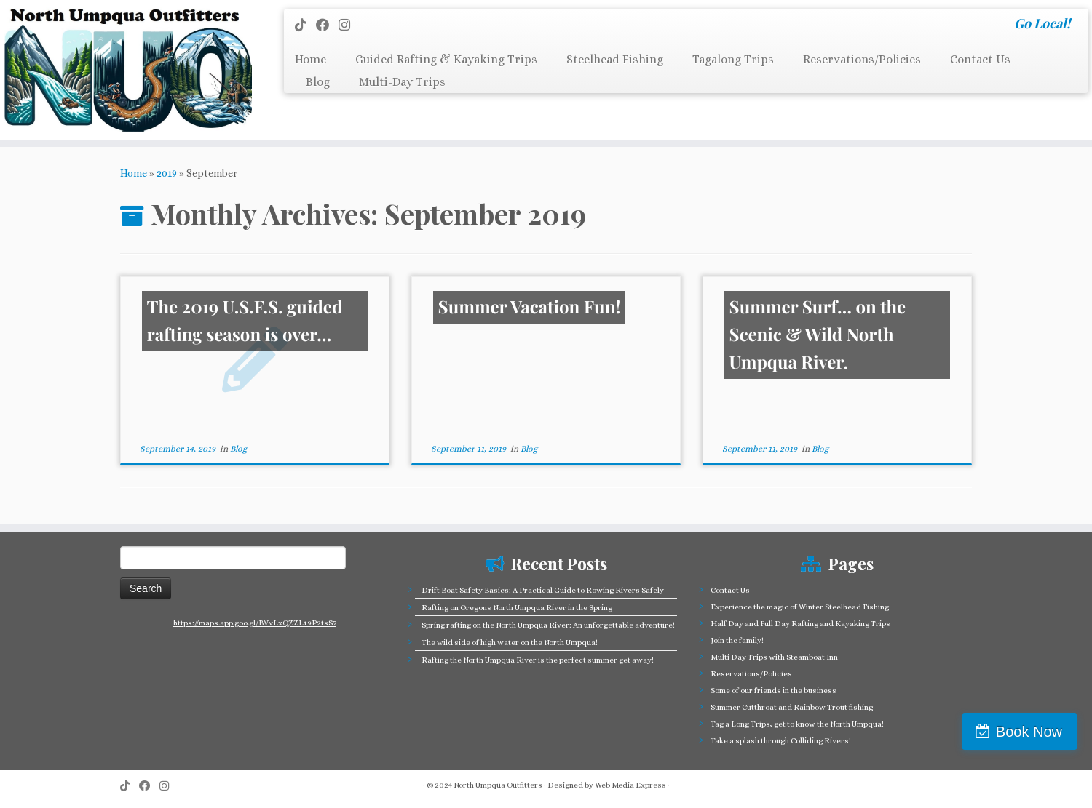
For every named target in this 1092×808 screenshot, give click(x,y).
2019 (167, 173)
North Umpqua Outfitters (498, 785)
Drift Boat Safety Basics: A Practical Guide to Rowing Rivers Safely (543, 590)
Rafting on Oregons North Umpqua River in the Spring (517, 607)
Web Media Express (630, 785)
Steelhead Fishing (614, 59)
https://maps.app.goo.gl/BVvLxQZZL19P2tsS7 (254, 623)
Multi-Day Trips (402, 82)
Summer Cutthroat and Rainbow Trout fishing (792, 707)
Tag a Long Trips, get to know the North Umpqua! (797, 724)
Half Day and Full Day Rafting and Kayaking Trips (800, 623)
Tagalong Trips (733, 59)
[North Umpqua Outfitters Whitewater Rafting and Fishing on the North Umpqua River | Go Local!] (126, 69)
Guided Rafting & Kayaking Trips (446, 59)
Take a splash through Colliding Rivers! (781, 740)
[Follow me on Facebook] (327, 25)
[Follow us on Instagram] (349, 25)
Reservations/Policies (862, 59)
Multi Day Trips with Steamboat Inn (774, 657)
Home (310, 59)
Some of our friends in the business (773, 690)
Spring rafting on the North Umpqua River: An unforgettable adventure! (548, 625)
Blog (318, 82)
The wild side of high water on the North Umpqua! (510, 642)
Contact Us (980, 59)
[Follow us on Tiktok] (305, 25)
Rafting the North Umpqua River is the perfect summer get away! (538, 660)
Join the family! (737, 640)
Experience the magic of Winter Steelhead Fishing (800, 607)
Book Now (1029, 732)
